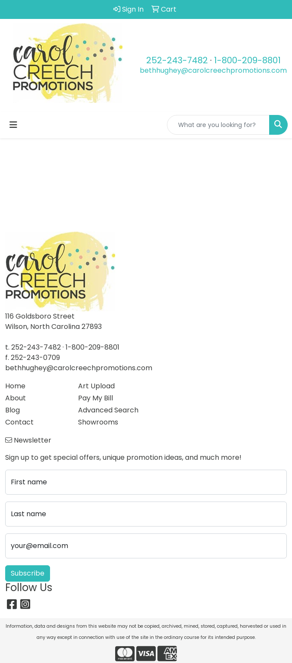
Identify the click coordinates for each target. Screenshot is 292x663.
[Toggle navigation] (13, 125)
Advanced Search (108, 410)
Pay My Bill (95, 398)
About (15, 398)
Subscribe (27, 573)
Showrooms (98, 422)
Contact (19, 422)
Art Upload (96, 386)
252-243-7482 (177, 60)
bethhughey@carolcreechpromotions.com (213, 70)
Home (15, 386)
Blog (12, 410)
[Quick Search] (218, 125)
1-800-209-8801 (247, 60)
